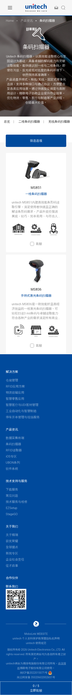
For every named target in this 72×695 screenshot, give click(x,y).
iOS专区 (11, 456)
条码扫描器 (47, 20)
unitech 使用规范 (36, 643)
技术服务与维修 (16, 502)
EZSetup (11, 508)
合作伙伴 (12, 578)
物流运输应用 (15, 392)
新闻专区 (12, 553)
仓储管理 (12, 380)
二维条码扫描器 (29, 121)
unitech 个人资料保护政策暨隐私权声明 (36, 638)
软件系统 (12, 469)
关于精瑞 (12, 535)
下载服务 (12, 489)
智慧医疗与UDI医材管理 (22, 405)
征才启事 (12, 566)
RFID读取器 (14, 450)
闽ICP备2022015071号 (33, 672)
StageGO (12, 514)
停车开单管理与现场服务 (23, 417)
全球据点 (12, 547)
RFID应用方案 (15, 386)
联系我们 (12, 586)
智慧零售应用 (15, 399)
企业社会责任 (15, 559)
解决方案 (12, 372)
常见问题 (12, 496)
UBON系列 (13, 462)
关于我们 (12, 526)
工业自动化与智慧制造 (21, 411)
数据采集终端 (15, 438)
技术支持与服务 (16, 481)
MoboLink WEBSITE (36, 633)
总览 (7, 121)
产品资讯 (27, 20)
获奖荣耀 (12, 541)
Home (10, 20)
